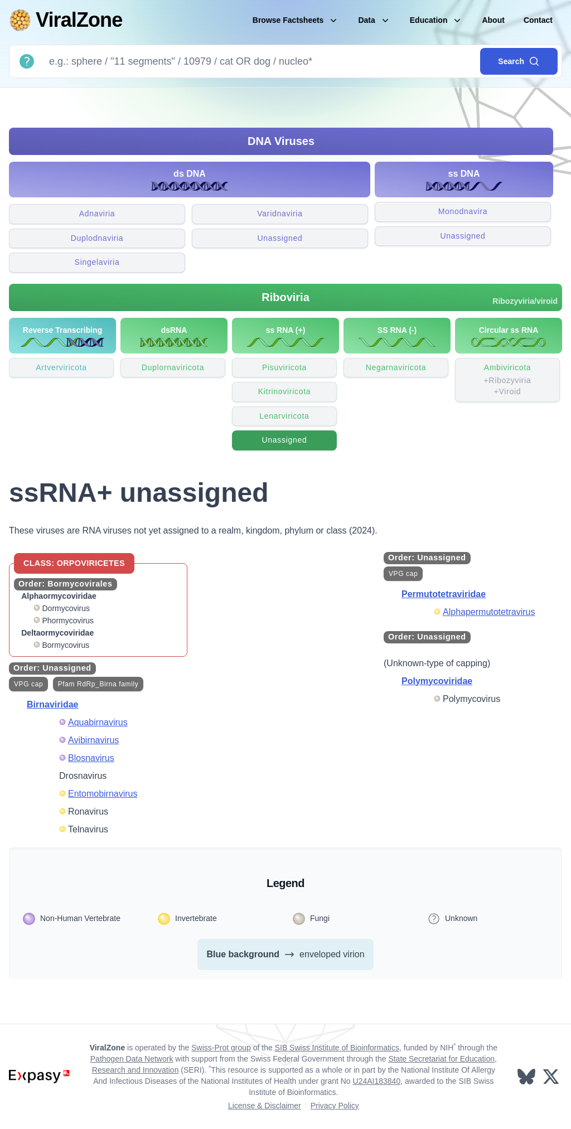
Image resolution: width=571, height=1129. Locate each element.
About (493, 20)
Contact (538, 20)
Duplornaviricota (173, 367)
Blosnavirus (91, 758)
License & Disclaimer (264, 1105)
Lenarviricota (284, 415)
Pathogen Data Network (131, 1058)
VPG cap (28, 684)
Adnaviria (97, 213)
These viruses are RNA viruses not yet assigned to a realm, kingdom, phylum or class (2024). (193, 530)
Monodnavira (463, 211)
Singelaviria (97, 262)
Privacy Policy (335, 1105)
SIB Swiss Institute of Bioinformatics (337, 1047)
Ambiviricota (507, 380)
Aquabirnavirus (98, 722)
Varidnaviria (279, 213)
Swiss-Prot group (221, 1047)
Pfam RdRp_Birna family (98, 684)
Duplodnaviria (97, 238)
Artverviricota (61, 367)
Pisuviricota (284, 367)
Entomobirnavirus (103, 793)
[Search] (260, 61)
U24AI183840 (377, 1081)
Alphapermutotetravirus (489, 612)
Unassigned (280, 238)
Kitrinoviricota (284, 391)
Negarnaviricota (396, 367)
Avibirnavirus (93, 740)
